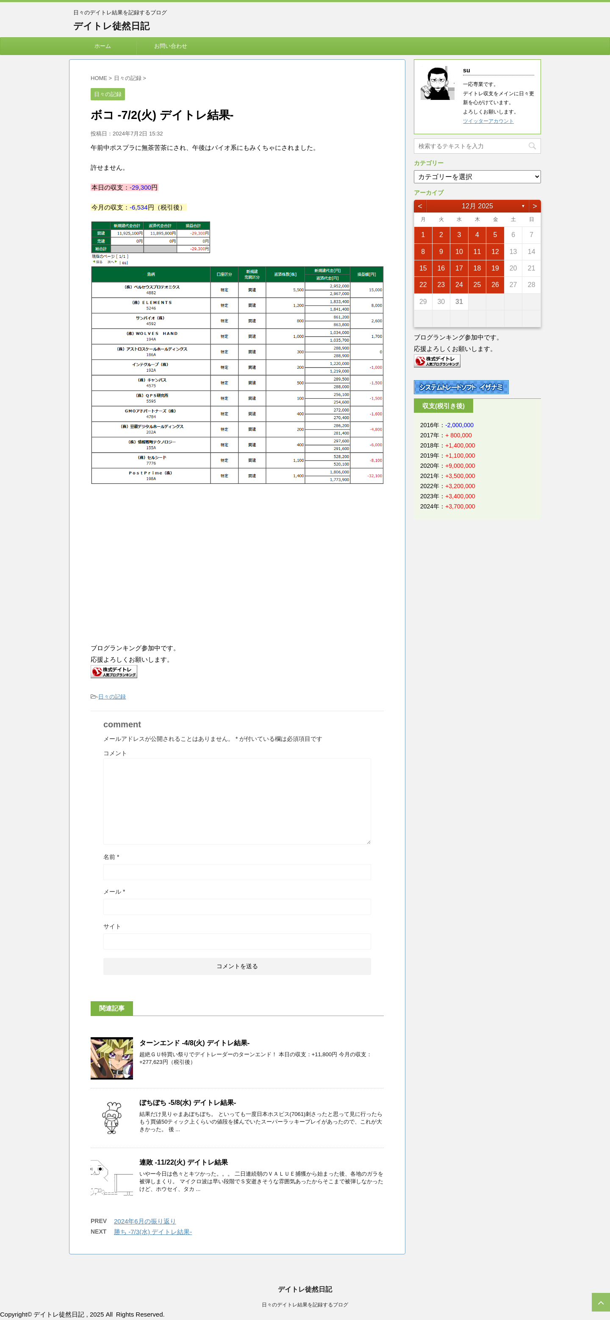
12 (495, 251)
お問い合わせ (170, 46)
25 (477, 284)
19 (495, 268)
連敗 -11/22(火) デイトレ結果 (183, 1162)
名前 (111, 856)
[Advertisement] (162, 564)
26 (495, 284)
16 (441, 268)
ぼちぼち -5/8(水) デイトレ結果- (187, 1102)
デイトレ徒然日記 (111, 26)
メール (114, 891)
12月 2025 (477, 206)
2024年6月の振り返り (145, 1221)
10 (459, 251)
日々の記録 (112, 696)
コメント (115, 753)
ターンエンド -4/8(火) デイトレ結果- (194, 1043)
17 (459, 268)
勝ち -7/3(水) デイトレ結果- (153, 1231)
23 (441, 284)
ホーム (102, 46)
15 (423, 268)
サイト (112, 926)
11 (477, 251)
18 (477, 268)
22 (423, 284)
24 (459, 284)
